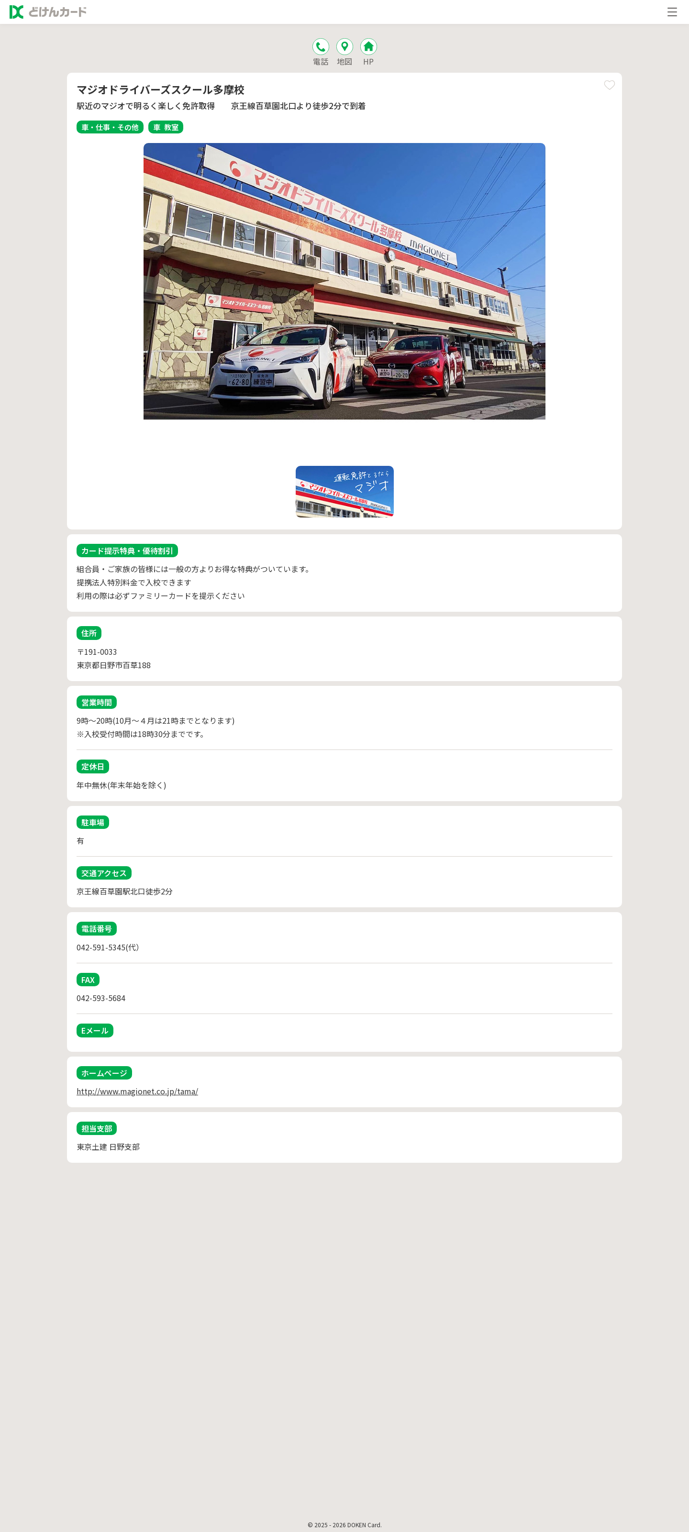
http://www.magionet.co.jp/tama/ (137, 1091)
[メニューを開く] (672, 12)
